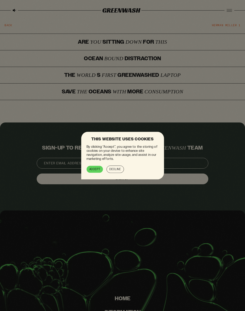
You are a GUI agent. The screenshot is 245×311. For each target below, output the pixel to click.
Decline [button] (115, 169)
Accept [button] (94, 169)
